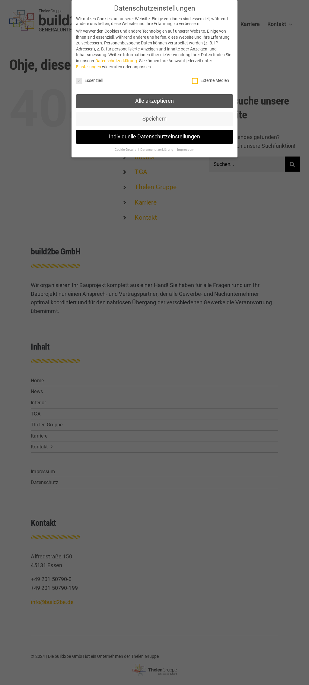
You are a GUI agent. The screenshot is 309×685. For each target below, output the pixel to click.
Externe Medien (210, 78)
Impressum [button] (185, 148)
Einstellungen (88, 65)
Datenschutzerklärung (116, 59)
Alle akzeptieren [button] (154, 100)
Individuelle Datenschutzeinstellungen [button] (154, 135)
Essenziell (89, 78)
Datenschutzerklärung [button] (157, 148)
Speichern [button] (154, 118)
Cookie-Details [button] (126, 148)
